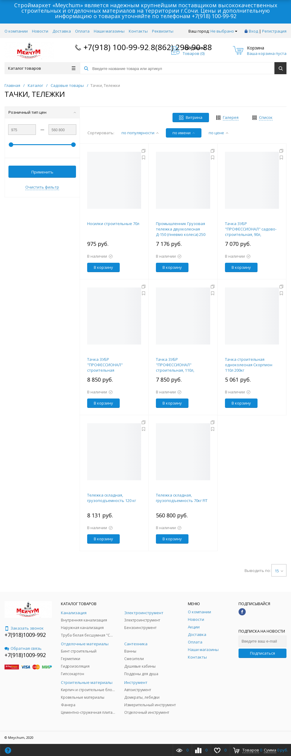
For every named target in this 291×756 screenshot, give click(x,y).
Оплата (82, 31)
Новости (40, 31)
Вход (253, 31)
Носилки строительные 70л (113, 223)
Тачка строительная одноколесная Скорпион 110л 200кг (248, 365)
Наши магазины (109, 31)
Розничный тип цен (42, 112)
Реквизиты (162, 31)
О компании (16, 31)
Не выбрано (223, 31)
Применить (42, 172)
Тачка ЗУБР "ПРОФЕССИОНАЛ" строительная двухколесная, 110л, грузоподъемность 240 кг (111, 370)
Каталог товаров (41, 68)
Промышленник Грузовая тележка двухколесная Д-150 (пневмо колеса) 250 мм (180, 232)
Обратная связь (23, 648)
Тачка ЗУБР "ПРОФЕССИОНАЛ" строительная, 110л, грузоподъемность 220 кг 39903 (180, 370)
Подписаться (262, 653)
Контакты (138, 31)
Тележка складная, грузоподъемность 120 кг (111, 497)
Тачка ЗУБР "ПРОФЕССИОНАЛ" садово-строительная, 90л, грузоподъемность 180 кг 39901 (251, 234)
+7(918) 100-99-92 (214, 16)
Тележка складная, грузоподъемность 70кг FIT (181, 497)
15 (279, 570)
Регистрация (274, 31)
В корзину (103, 267)
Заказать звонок (24, 628)
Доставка (61, 31)
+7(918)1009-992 (25, 634)
